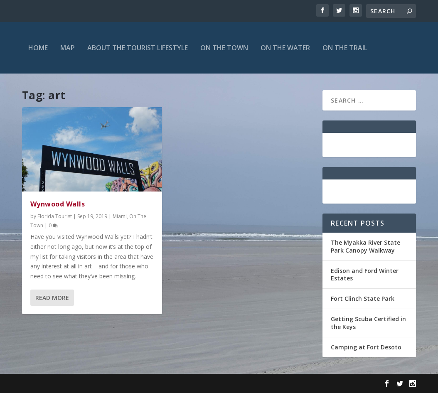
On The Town (224, 47)
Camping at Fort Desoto (366, 347)
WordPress (157, 383)
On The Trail (344, 47)
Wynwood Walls (57, 204)
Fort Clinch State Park (362, 298)
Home (38, 47)
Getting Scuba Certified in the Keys (368, 322)
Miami (120, 216)
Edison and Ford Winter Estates (365, 274)
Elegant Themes (79, 383)
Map (67, 47)
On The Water (285, 47)
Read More (52, 298)
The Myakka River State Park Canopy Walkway (365, 246)
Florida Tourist (54, 216)
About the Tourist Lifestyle (137, 47)
